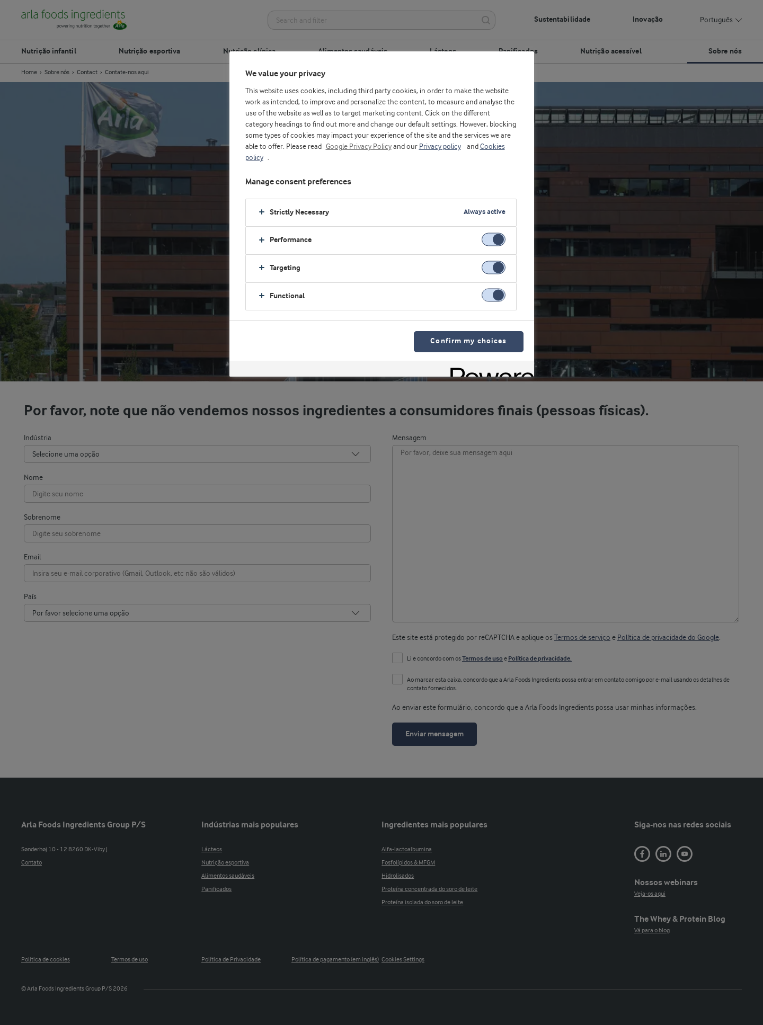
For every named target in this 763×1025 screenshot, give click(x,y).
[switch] (493, 239)
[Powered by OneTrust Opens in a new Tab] (488, 370)
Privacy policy (440, 146)
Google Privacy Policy (359, 146)
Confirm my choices (468, 341)
